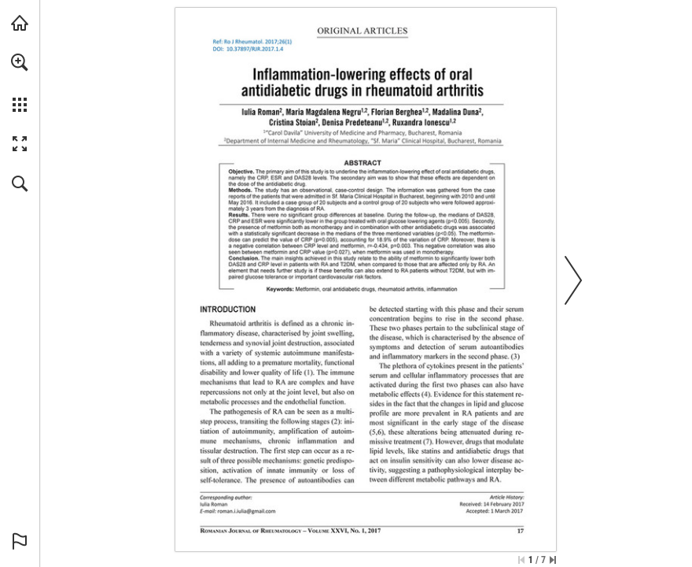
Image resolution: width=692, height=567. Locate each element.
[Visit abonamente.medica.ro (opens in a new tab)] (19, 23)
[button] (19, 62)
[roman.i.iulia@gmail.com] (246, 511)
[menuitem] (19, 82)
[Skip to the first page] (521, 560)
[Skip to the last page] (553, 560)
